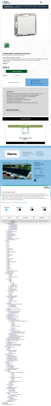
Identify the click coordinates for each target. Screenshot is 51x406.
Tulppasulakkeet (11, 347)
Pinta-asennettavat (14, 312)
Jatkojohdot (10, 365)
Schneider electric (14, 277)
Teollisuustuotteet (11, 319)
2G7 (8, 254)
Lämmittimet (8, 354)
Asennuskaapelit (11, 366)
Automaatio (7, 370)
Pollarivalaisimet (13, 227)
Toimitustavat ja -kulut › (28, 154)
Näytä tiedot (44, 213)
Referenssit (5, 402)
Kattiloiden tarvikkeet (12, 359)
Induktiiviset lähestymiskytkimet (17, 372)
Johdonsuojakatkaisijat (12, 290)
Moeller (14, 324)
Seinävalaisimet (13, 224)
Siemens (12, 298)
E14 (8, 247)
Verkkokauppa (19, 6)
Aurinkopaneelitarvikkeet (13, 340)
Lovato (13, 323)
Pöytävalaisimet (11, 239)
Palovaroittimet (13, 301)
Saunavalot (9, 230)
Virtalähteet (10, 401)
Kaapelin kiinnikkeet (11, 342)
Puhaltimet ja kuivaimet (12, 357)
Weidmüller (12, 398)
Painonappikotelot (14, 335)
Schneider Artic (13, 286)
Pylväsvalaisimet (13, 229)
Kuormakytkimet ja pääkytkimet (17, 336)
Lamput (6, 240)
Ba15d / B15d (10, 272)
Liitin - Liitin (12, 389)
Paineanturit (12, 382)
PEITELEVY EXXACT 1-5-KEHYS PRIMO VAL (25, 139)
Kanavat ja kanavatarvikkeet (14, 344)
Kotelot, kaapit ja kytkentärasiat (17, 333)
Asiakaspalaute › (39, 155)
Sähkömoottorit (13, 330)
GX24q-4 (9, 265)
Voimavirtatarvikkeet (15, 320)
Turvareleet (12, 395)
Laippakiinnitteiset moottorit (18, 332)
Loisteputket (10, 254)
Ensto (13, 221)
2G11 (8, 257)
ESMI (11, 302)
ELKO (11, 278)
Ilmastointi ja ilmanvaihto (13, 316)
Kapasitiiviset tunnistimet (15, 377)
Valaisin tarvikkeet (11, 235)
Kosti (13, 284)
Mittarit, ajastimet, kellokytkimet (14, 304)
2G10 (8, 266)
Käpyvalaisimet (13, 228)
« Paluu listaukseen (8, 6)
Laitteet (9, 348)
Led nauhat (9, 237)
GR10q (8, 260)
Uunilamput (10, 248)
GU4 (8, 270)
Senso (11, 288)
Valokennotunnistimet (15, 381)
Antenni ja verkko (11, 315)
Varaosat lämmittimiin (12, 360)
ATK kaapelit (10, 367)
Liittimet (9, 310)
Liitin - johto (12, 391)
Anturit (8, 371)
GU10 (8, 241)
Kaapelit (7, 362)
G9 (7, 244)
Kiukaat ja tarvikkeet (12, 350)
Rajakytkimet (13, 334)
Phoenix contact (13, 399)
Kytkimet (35, 6)
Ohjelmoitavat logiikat (12, 387)
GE (10, 293)
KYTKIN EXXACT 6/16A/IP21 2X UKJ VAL (11, 7)
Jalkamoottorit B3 (16, 331)
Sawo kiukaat (13, 353)
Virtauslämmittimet (11, 356)
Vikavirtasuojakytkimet (12, 296)
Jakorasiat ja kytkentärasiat (13, 311)
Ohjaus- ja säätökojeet (12, 392)
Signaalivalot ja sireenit (15, 337)
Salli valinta (25, 217)
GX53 (8, 252)
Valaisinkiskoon (13, 222)
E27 (8, 242)
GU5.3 (8, 245)
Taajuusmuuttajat (11, 400)
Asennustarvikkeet (27, 6)
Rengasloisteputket (11, 261)
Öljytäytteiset (10, 355)
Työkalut (9, 303)
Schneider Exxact (42, 6)
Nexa (11, 281)
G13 (8, 256)
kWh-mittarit (13, 305)
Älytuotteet (10, 343)
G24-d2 (9, 269)
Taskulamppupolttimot (12, 271)
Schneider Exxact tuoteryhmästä (14, 111)
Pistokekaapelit (10, 388)
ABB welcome (10, 314)
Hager (11, 294)
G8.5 (8, 264)
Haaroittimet (13, 390)
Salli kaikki (41, 217)
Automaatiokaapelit (12, 369)
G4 (8, 246)
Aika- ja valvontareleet (15, 394)
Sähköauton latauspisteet (13, 338)
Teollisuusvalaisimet (11, 231)
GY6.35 (8, 261)
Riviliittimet (9, 397)
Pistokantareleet (13, 396)
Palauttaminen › (39, 152)
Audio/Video (10, 363)
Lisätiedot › (5, 63)
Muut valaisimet (11, 234)
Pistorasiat (9, 274)
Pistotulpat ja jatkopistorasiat (14, 345)
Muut (13, 220)
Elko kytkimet (13, 289)
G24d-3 (9, 268)
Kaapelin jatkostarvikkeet (13, 368)
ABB (10, 276)
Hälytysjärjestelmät (11, 297)
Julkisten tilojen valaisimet (13, 238)
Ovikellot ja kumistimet (12, 318)
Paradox (11, 299)
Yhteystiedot (5, 403)
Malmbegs (12, 292)
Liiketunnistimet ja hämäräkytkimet (15, 339)
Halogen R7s (10, 249)
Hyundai (11, 291)
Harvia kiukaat (13, 351)
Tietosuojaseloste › (40, 153)
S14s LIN (9, 255)
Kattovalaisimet (13, 226)
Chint (13, 325)
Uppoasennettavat (14, 313)
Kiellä (9, 217)
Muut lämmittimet (11, 358)
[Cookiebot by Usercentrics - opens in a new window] (44, 188)
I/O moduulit (10, 384)
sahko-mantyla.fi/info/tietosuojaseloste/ (16, 202)
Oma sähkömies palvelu (8, 404)
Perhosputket (10, 259)
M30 (13, 374)
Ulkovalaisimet (10, 223)
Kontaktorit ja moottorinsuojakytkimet (19, 321)
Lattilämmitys (10, 317)
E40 (8, 250)
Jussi (13, 283)
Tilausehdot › (25, 155)
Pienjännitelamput (11, 251)
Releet (8, 341)
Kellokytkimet (13, 306)
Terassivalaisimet (14, 225)
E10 (8, 243)
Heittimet (9, 232)
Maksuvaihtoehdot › (27, 152)
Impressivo (14, 285)
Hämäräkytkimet (14, 307)
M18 (13, 375)
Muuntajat (9, 236)
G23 (8, 267)
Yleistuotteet (8, 346)
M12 (13, 373)
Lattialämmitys (10, 361)
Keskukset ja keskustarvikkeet (14, 309)
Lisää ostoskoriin (17, 71)
